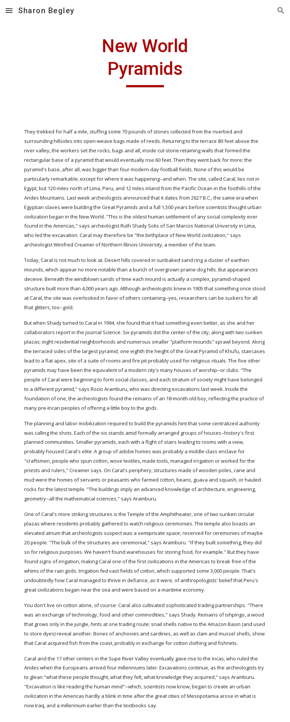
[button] (9, 10)
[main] (144, 61)
